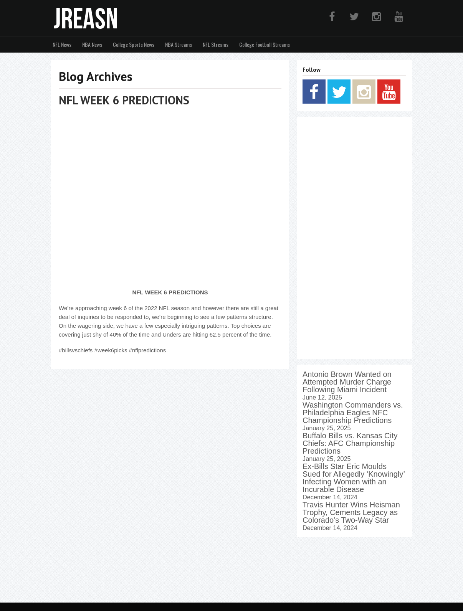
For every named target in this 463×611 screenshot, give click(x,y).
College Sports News (133, 44)
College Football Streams (264, 44)
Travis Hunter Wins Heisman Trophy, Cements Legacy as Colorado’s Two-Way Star (351, 512)
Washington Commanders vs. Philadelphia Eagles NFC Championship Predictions (353, 412)
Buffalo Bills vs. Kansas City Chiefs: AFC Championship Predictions (350, 443)
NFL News (62, 44)
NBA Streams (178, 44)
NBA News (92, 44)
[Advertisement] (354, 238)
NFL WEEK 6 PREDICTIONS (124, 99)
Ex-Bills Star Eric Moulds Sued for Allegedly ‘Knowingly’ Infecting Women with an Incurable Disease (354, 478)
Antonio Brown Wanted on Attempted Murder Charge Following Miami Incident (347, 382)
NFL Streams (215, 44)
